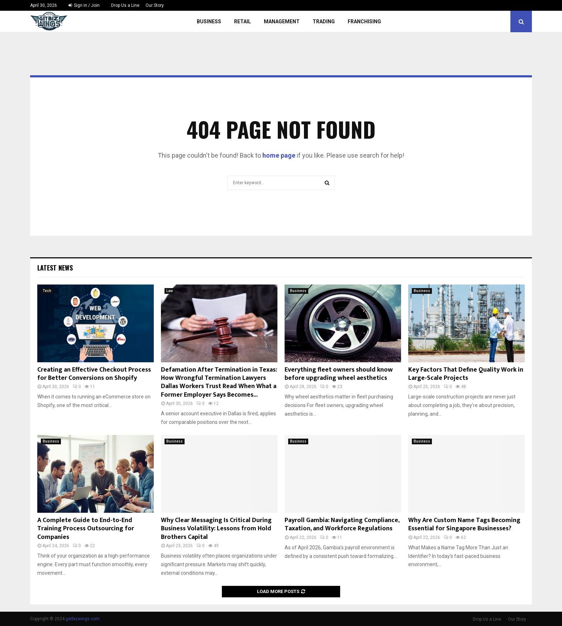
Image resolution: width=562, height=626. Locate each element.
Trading (324, 21)
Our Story (155, 5)
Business (209, 21)
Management (282, 21)
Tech (47, 291)
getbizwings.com (83, 618)
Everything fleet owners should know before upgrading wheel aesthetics (339, 373)
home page (278, 155)
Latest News (55, 267)
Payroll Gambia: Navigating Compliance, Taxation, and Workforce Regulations (342, 524)
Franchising (364, 21)
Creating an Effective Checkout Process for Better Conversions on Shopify (94, 373)
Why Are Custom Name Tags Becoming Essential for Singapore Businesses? (464, 524)
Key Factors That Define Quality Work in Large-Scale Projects (465, 373)
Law (169, 291)
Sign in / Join (84, 5)
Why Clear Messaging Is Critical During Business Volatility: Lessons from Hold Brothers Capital (216, 529)
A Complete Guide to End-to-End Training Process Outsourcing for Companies (85, 529)
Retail (242, 21)
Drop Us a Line (125, 5)
